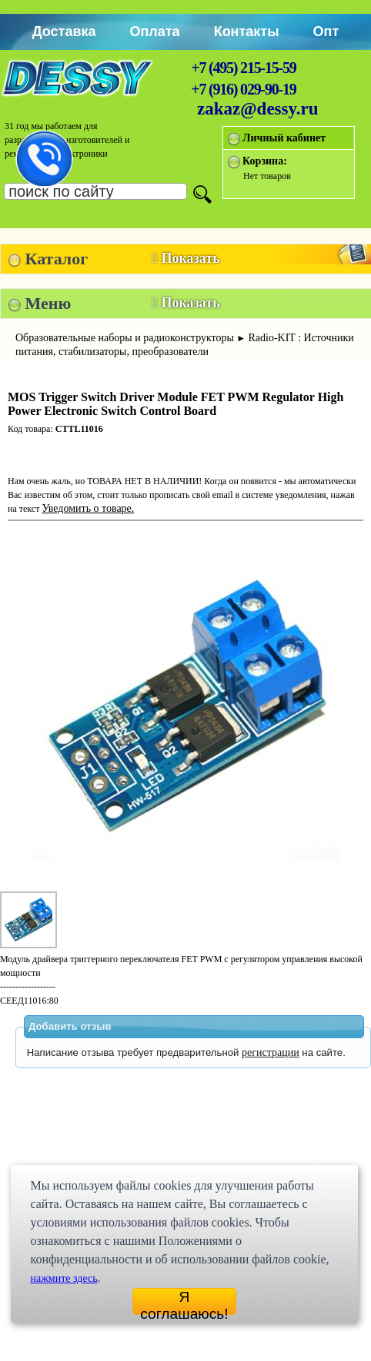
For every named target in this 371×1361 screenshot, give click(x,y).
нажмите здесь (63, 1278)
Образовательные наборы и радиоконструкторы (124, 338)
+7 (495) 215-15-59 (243, 67)
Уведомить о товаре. (88, 508)
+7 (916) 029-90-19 (243, 89)
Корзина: (264, 161)
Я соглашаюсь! (184, 1302)
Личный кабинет (284, 138)
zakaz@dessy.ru (258, 108)
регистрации (270, 1052)
